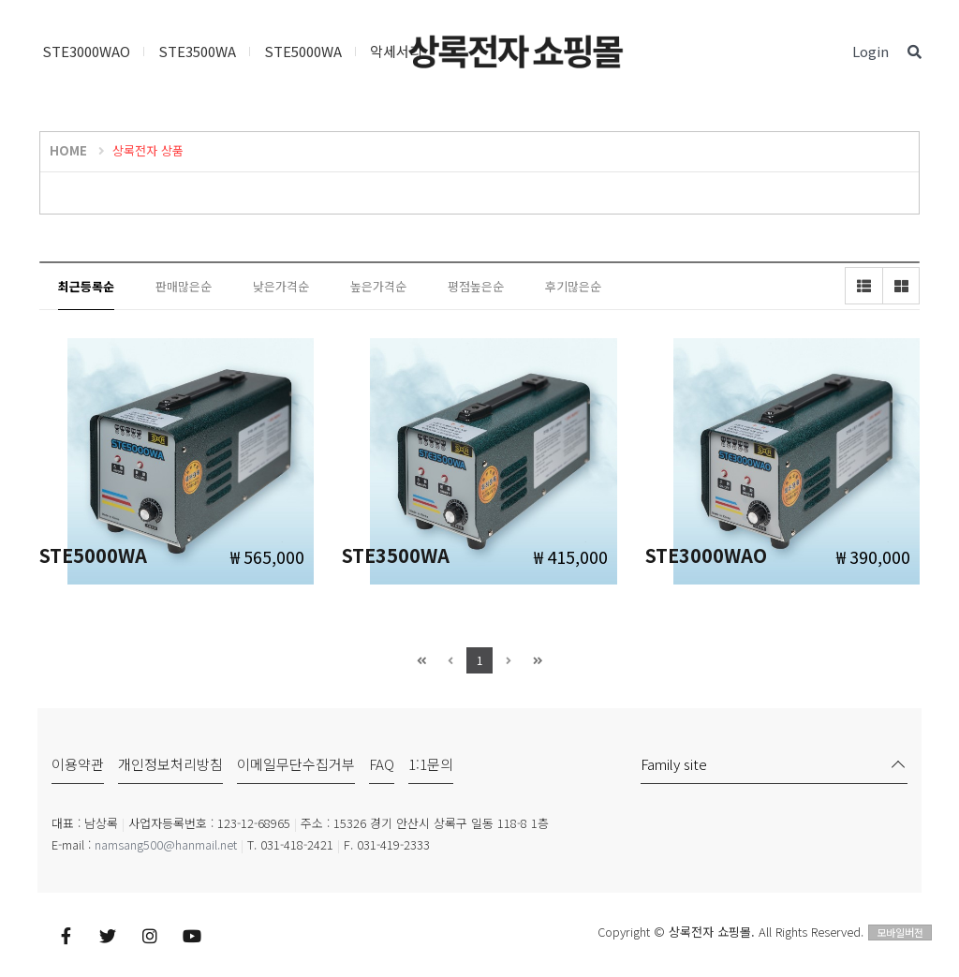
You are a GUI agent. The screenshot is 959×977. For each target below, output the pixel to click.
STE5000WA (303, 51)
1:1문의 (430, 764)
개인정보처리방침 (170, 764)
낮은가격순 (281, 286)
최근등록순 (86, 286)
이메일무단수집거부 (296, 764)
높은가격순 (378, 286)
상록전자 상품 (148, 150)
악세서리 (396, 51)
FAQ (381, 764)
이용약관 (78, 764)
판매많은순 (183, 286)
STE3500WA (197, 51)
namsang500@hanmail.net (166, 844)
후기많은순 (573, 286)
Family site (674, 764)
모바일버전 (900, 932)
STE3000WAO (86, 51)
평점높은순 (476, 286)
